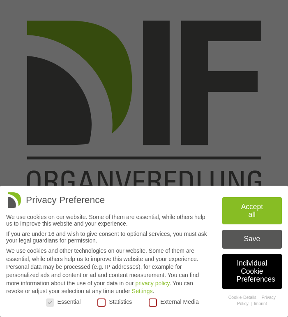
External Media (173, 301)
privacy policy (152, 283)
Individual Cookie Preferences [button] (256, 271)
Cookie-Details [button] (243, 297)
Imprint (260, 303)
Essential (63, 301)
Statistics (114, 301)
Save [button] (252, 239)
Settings (142, 291)
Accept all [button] (252, 211)
